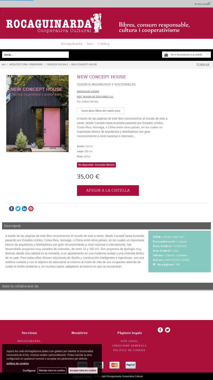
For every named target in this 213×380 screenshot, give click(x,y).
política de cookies (17, 363)
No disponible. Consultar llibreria (96, 165)
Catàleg (103, 43)
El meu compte (202, 4)
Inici (90, 43)
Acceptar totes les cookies (83, 370)
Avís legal (130, 341)
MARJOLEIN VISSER (88, 91)
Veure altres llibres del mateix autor (100, 110)
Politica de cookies (129, 350)
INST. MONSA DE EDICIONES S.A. (95, 96)
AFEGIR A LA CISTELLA (108, 190)
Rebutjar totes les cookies (52, 370)
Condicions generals (129, 346)
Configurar (29, 370)
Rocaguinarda (71, 43)
